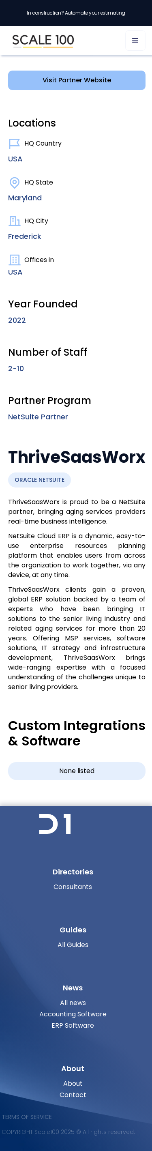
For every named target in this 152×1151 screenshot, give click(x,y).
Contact (73, 1094)
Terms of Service (27, 1117)
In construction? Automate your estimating (76, 12)
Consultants (73, 886)
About (73, 1083)
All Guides (73, 944)
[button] (135, 40)
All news (73, 1002)
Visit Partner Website (77, 80)
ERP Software (72, 1025)
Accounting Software (73, 1014)
